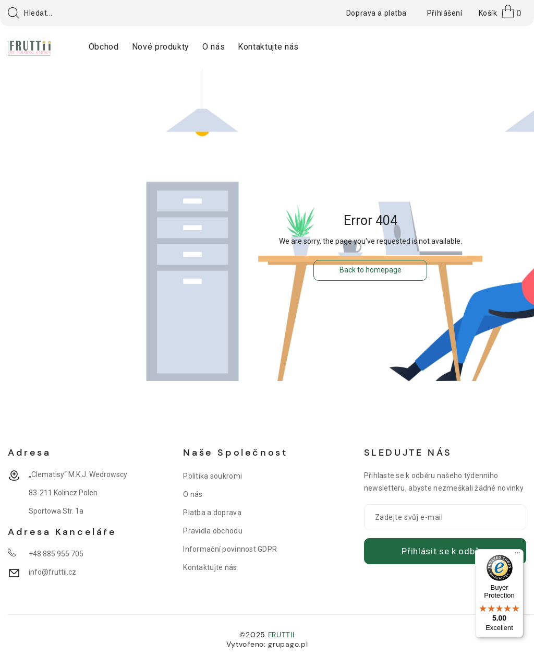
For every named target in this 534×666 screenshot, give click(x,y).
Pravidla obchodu (212, 531)
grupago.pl (288, 644)
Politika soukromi (212, 476)
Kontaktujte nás (210, 567)
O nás (192, 494)
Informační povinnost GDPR (230, 549)
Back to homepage (370, 270)
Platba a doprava (212, 512)
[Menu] (517, 555)
